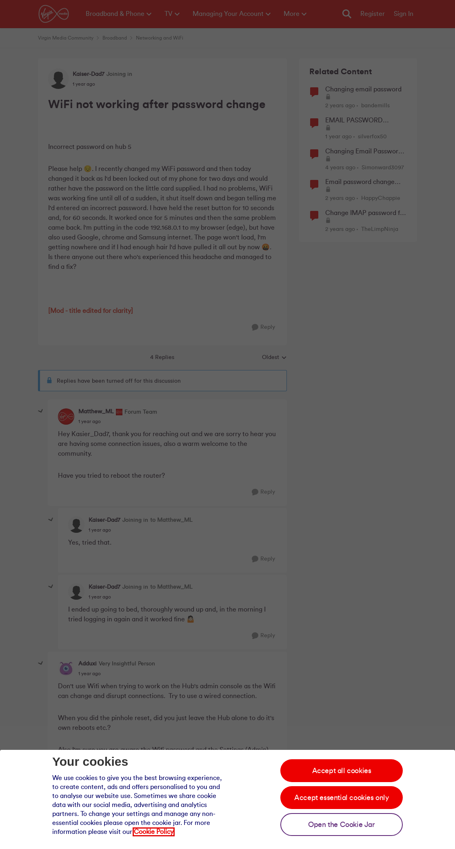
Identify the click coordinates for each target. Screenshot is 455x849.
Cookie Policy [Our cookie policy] (153, 832)
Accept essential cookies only (341, 797)
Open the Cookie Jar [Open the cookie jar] (341, 824)
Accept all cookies (341, 770)
